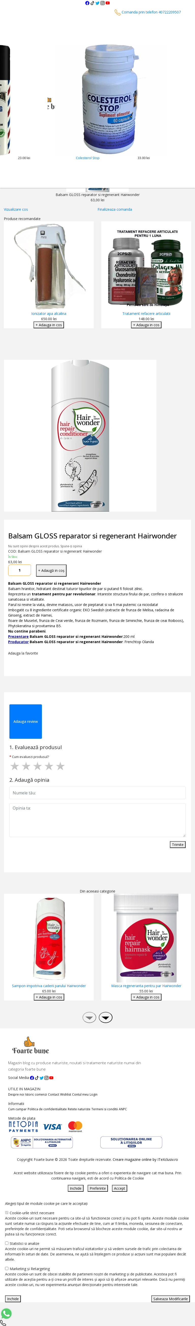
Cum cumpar (17, 1109)
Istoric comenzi (36, 1094)
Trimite (178, 844)
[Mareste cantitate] (27, 570)
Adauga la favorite (24, 653)
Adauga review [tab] (25, 721)
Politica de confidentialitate (47, 1109)
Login (94, 1094)
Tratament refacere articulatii (146, 313)
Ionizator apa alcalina (48, 313)
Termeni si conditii (104, 1109)
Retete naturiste (79, 1109)
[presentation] (89, 1017)
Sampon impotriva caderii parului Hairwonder (49, 985)
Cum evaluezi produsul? (30, 756)
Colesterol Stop (88, 158)
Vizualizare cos (16, 209)
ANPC (123, 1109)
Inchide (76, 1188)
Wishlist (65, 1094)
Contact (53, 1094)
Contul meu (80, 1094)
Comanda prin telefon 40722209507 (148, 12)
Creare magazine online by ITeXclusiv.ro (145, 1159)
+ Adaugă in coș (51, 570)
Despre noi (16, 1094)
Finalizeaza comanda (115, 209)
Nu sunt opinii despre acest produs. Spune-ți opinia (45, 546)
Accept (119, 1188)
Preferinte (98, 1188)
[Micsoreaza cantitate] (12, 570)
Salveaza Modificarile (170, 1298)
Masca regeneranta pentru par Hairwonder (146, 985)
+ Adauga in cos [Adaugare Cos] (49, 324)
